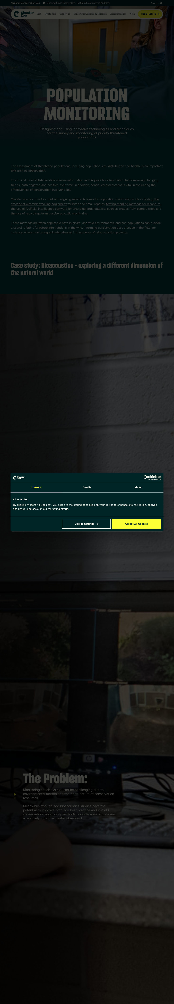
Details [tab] (87, 487)
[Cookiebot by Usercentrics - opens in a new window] (146, 477)
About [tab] (138, 487)
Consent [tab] (36, 487)
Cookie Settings (86, 523)
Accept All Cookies (136, 523)
